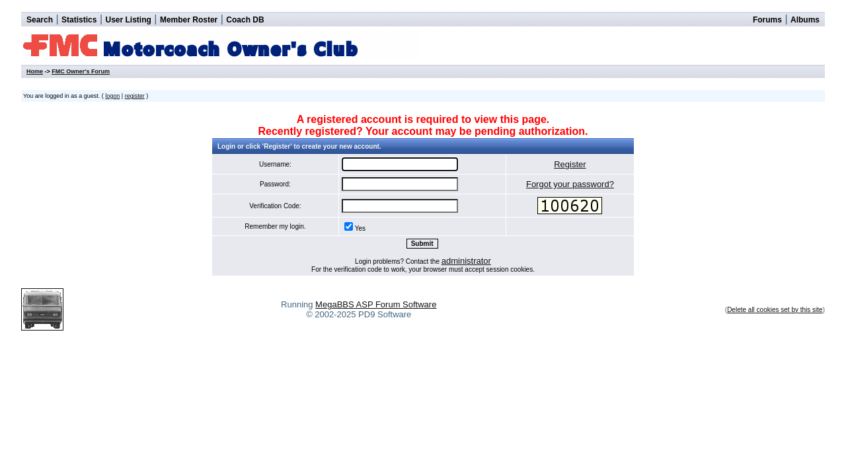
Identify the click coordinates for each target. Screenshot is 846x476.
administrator (466, 261)
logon (112, 96)
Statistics (78, 19)
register (135, 96)
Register (570, 164)
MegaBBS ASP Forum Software (375, 304)
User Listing (128, 19)
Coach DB (245, 19)
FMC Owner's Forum (81, 71)
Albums (805, 19)
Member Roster (188, 19)
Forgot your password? (570, 184)
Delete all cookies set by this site (775, 309)
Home (34, 71)
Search (39, 19)
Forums (767, 19)
